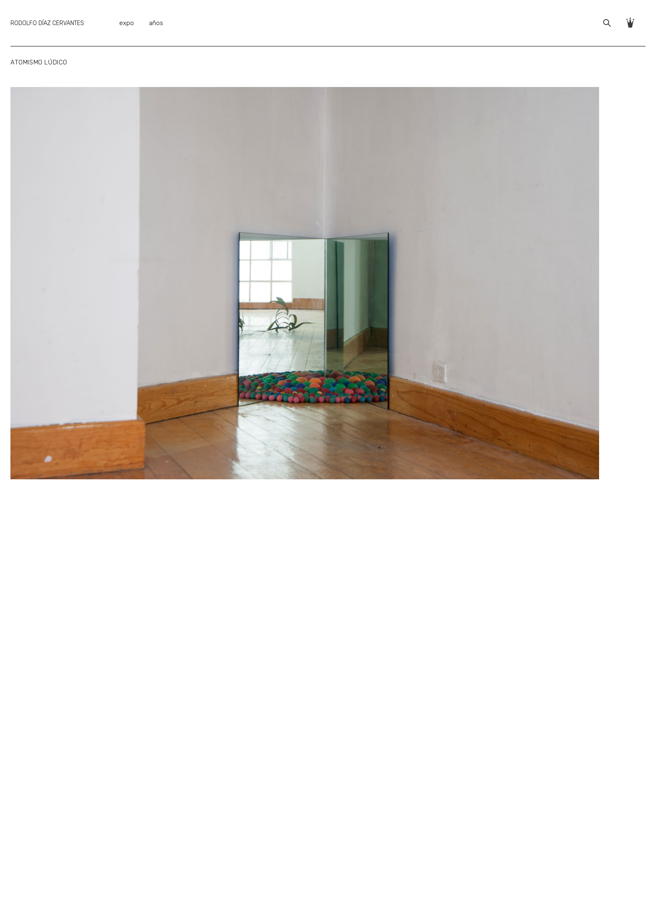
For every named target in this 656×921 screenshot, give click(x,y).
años (156, 23)
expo (126, 23)
